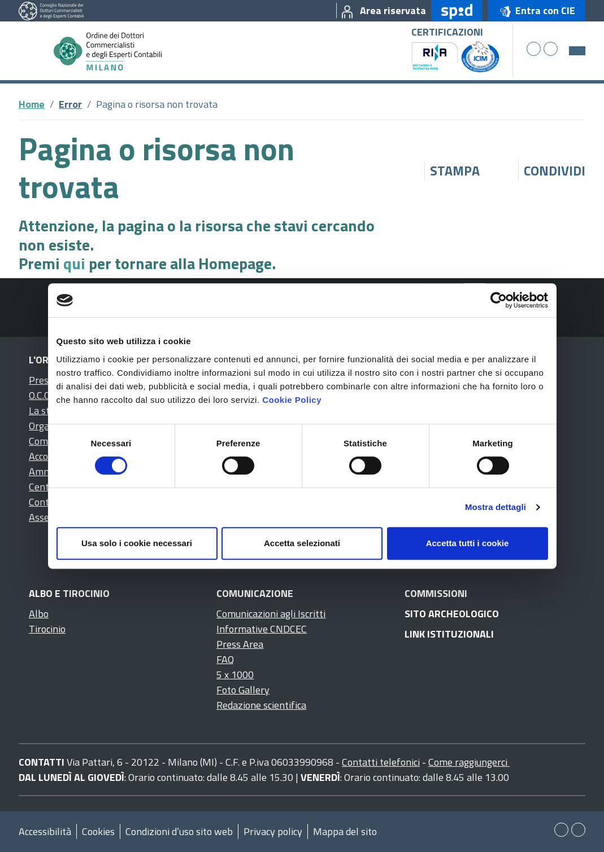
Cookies (98, 831)
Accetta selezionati (302, 543)
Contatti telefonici (381, 762)
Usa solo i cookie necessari (136, 543)
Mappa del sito (345, 831)
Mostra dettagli (495, 507)
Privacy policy (273, 831)
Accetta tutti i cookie (467, 543)
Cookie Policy (291, 400)
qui (74, 263)
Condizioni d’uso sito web (179, 831)
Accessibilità (45, 831)
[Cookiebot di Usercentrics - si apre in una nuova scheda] (498, 300)
